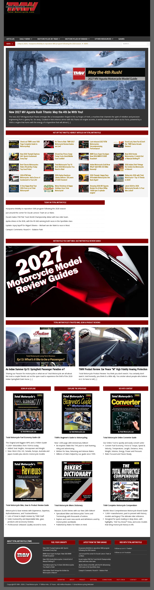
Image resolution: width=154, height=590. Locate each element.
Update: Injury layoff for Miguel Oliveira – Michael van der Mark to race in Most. (38, 225)
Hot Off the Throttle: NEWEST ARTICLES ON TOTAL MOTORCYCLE (77, 133)
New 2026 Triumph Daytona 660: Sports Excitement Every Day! (29, 156)
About (72, 580)
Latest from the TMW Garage (95, 542)
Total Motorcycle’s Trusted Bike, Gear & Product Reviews (77, 323)
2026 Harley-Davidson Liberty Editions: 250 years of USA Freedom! (64, 177)
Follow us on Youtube (123, 552)
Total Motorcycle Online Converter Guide (119, 437)
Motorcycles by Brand (76, 39)
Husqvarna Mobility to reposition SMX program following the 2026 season (36, 208)
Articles (10, 39)
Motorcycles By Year (47, 39)
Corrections (107, 580)
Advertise (61, 580)
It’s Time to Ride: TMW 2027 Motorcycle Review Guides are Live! (64, 144)
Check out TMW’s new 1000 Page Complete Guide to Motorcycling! (30, 144)
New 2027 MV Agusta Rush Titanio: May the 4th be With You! (46, 112)
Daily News (25, 39)
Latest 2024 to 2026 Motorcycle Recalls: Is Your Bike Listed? (134, 188)
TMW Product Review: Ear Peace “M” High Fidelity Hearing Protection (113, 369)
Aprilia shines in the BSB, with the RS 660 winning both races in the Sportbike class (39, 221)
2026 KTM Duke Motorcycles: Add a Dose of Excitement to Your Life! (30, 177)
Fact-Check (121, 580)
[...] (69, 122)
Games (121, 39)
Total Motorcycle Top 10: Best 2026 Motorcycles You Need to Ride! (64, 167)
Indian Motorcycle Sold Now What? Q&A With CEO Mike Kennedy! (100, 167)
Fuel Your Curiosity (59, 542)
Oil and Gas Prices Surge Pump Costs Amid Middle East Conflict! (64, 156)
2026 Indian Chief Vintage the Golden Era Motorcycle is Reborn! (134, 167)
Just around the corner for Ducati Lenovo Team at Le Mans (30, 213)
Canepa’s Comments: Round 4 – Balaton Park (24, 229)
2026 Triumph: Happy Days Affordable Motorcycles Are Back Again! (100, 177)
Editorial (93, 580)
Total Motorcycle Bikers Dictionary (68, 505)
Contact (133, 580)
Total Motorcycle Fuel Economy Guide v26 (23, 437)
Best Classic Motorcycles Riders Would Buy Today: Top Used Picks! (29, 167)
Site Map (144, 580)
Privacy (82, 580)
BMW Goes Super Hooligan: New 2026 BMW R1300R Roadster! (99, 156)
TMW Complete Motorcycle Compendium (120, 505)
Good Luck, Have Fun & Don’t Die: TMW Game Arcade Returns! (135, 144)
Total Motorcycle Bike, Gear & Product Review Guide (27, 505)
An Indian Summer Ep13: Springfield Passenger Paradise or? (35, 369)
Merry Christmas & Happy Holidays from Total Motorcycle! (64, 188)
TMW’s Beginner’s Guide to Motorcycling (70, 437)
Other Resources (103, 39)
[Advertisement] (95, 18)
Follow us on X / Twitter (123, 548)
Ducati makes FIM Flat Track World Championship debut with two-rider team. (37, 217)
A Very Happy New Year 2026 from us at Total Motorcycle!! (28, 188)
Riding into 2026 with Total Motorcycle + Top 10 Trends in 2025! (134, 177)
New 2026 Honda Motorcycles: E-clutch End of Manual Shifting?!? (134, 156)
